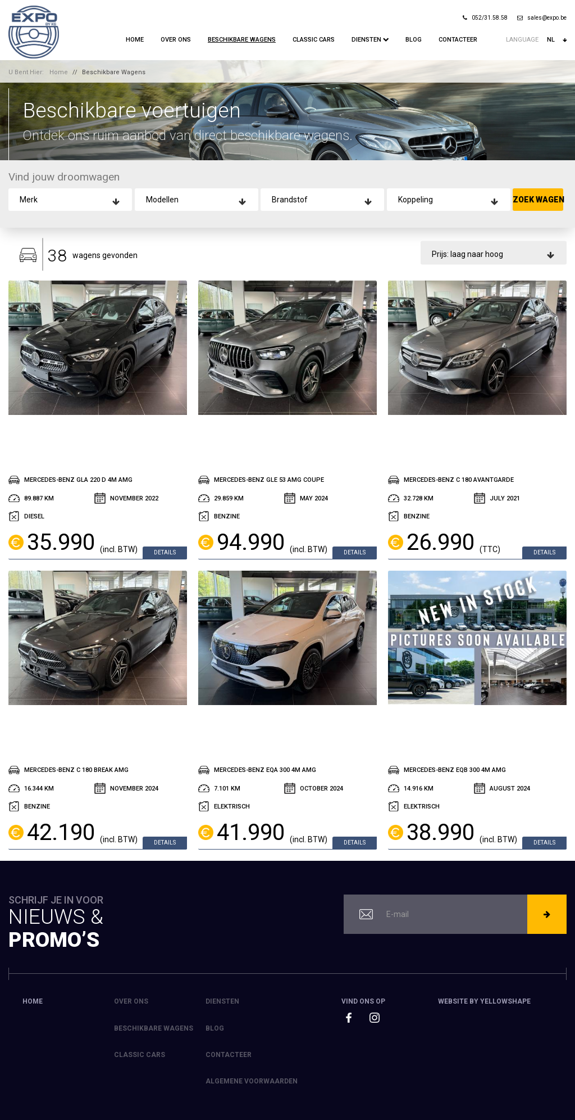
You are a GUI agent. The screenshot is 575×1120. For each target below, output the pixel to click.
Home (135, 39)
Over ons (176, 39)
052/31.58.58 (485, 18)
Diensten (367, 39)
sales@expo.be (542, 18)
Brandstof (290, 199)
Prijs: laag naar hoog (467, 254)
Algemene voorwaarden (252, 1081)
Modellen (162, 199)
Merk (29, 199)
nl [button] (557, 40)
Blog (413, 39)
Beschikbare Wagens (242, 39)
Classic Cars (314, 39)
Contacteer (458, 39)
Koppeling (415, 199)
